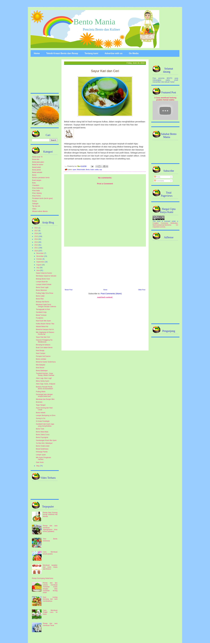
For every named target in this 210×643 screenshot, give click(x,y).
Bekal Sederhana (42, 449)
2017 (36, 231)
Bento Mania (94, 21)
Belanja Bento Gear (43, 279)
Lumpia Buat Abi (42, 282)
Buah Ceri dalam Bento (44, 347)
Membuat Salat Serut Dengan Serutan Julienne (46, 305)
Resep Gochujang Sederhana (42, 578)
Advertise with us (113, 53)
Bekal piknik (36, 170)
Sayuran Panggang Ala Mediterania (44, 341)
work (158, 221)
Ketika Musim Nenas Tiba (45, 324)
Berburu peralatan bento (40, 178)
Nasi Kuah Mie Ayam (43, 321)
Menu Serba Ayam (42, 381)
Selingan (35, 204)
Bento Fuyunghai (42, 437)
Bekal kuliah (81, 169)
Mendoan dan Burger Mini (45, 399)
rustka (97, 169)
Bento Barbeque (42, 371)
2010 (36, 251)
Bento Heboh (40, 413)
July (38, 268)
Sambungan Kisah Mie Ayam (46, 440)
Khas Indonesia (37, 188)
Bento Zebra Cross (42, 435)
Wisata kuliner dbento (40, 211)
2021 (36, 228)
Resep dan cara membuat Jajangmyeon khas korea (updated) (50, 528)
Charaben (35, 185)
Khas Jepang (37, 193)
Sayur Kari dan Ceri (43, 337)
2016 (36, 233)
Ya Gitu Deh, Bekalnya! (44, 443)
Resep (34, 201)
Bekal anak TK (37, 157)
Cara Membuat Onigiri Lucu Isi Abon (50, 612)
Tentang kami (91, 53)
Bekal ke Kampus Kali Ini (45, 329)
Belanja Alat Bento (42, 302)
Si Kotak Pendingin (42, 421)
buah (92, 169)
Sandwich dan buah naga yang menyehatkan (45, 425)
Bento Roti (39, 299)
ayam (74, 169)
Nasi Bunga (40, 350)
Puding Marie (40, 392)
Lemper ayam (41, 455)
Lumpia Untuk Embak (43, 284)
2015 (36, 236)
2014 (36, 239)
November (40, 256)
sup (101, 169)
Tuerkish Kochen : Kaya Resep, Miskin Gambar (45, 374)
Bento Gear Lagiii (42, 287)
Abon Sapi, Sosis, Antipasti (45, 384)
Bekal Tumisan (41, 315)
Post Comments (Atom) (111, 293)
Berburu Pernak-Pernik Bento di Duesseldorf (44, 388)
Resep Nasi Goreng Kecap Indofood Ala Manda (50, 514)
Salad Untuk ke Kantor (44, 273)
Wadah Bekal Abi (42, 326)
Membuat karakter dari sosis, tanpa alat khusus (50, 567)
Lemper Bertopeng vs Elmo (45, 415)
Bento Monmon (41, 290)
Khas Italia (36, 191)
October (39, 259)
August (39, 265)
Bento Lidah (40, 296)
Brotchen (39, 402)
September (40, 262)
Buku (34, 183)
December (40, 253)
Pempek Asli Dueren (43, 356)
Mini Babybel (40, 365)
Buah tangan (36, 180)
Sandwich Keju (41, 312)
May (38, 466)
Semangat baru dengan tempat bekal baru (44, 395)
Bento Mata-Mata (42, 432)
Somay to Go (40, 418)
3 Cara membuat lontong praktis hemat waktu (165, 99)
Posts (157, 177)
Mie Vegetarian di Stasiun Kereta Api (45, 333)
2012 (36, 245)
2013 (36, 242)
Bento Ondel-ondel (42, 446)
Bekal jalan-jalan (38, 162)
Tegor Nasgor (41, 405)
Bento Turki (40, 429)
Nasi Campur (40, 353)
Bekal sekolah (37, 172)
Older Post (141, 289)
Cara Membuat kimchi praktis (50, 553)
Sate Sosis (40, 462)
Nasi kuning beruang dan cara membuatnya (50, 599)
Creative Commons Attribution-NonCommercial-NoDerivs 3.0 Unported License (165, 225)
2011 (36, 248)
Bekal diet (35, 159)
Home (37, 53)
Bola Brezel (40, 368)
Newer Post (68, 289)
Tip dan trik (36, 206)
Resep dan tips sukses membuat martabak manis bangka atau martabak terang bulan (50, 587)
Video (34, 209)
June (38, 270)
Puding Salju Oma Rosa (44, 293)
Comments (159, 181)
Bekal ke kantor (37, 165)
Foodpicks (39, 318)
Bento (88, 169)
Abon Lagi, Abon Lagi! (44, 378)
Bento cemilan (41, 359)
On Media (134, 53)
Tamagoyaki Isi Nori (43, 309)
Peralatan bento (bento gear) (42, 198)
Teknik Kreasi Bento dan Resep (62, 53)
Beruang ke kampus (43, 345)
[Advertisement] (105, 267)
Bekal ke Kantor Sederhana (46, 362)
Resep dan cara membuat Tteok (50, 624)
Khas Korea (36, 196)
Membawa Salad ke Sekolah (46, 276)
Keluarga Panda (41, 452)
